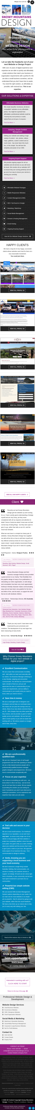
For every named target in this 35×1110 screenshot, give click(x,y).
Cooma (18, 1090)
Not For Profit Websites (10, 1028)
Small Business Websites (10, 1007)
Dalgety (12, 1092)
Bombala (23, 1092)
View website (7, 559)
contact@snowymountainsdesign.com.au (16, 1051)
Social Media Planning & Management (14, 1023)
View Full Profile (17, 290)
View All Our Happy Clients (17, 494)
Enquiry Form (7, 1039)
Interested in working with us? (17, 982)
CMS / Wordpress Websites (11, 1012)
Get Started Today (17, 966)
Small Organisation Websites (11, 1014)
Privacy (10, 1102)
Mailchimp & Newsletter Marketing (13, 1021)
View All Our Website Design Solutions (17, 236)
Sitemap (30, 1102)
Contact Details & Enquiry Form (17, 1053)
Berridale (29, 1090)
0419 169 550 (20, 1)
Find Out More (9, 122)
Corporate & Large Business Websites (14, 1026)
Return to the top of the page (17, 991)
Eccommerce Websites (9, 1010)
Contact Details (7, 1037)
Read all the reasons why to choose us (17, 937)
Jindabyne (23, 1090)
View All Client (17, 649)
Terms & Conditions (20, 1102)
